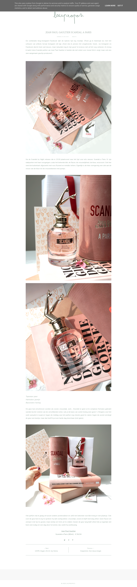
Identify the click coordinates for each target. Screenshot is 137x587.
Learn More (110, 6)
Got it (120, 6)
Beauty (74, 36)
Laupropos (70, 583)
